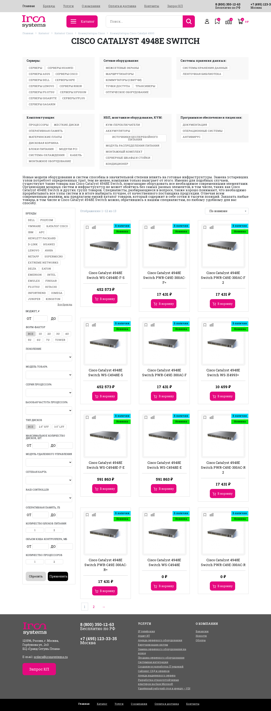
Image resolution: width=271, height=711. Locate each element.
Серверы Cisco (66, 74)
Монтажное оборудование (50, 161)
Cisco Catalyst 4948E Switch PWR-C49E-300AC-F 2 (223, 278)
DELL (31, 220)
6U (39, 340)
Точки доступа (118, 86)
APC (42, 232)
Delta (32, 268)
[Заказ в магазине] (227, 211)
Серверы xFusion (73, 92)
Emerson (35, 274)
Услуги (68, 6)
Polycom (46, 220)
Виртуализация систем (153, 644)
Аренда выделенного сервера (156, 675)
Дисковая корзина (44, 143)
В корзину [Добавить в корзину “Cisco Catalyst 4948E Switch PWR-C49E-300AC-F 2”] (225, 304)
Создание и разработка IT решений (161, 666)
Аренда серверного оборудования (160, 640)
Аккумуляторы (118, 131)
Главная (28, 6)
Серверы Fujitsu (41, 92)
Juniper (34, 299)
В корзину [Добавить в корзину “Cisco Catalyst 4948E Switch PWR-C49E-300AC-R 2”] (225, 493)
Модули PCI (68, 149)
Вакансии (202, 631)
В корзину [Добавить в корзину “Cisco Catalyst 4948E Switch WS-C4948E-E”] (166, 489)
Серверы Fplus (73, 98)
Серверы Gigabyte (43, 98)
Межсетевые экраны (122, 68)
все (30, 334)
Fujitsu (34, 287)
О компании (91, 6)
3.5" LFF (59, 426)
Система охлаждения (47, 155)
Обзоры (201, 640)
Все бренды (65, 304)
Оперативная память (46, 131)
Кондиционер (117, 164)
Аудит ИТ (144, 635)
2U (49, 334)
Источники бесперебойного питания (135, 138)
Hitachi (51, 287)
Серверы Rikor (71, 86)
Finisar (51, 281)
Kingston (53, 299)
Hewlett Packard (42, 238)
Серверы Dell (39, 80)
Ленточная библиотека (202, 74)
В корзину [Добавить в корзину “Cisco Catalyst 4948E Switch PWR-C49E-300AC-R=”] (107, 591)
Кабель (76, 155)
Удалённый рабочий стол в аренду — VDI (164, 688)
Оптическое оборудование (127, 92)
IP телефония (146, 631)
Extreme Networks (43, 262)
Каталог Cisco (63, 33)
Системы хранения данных (205, 68)
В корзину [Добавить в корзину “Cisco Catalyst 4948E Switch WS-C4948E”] (166, 586)
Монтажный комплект (124, 151)
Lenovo (33, 250)
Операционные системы (202, 131)
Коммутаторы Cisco (91, 33)
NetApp (33, 256)
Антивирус (192, 137)
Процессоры (38, 124)
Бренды (49, 6)
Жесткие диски (66, 124)
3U (58, 334)
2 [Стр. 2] (95, 606)
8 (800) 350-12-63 (227, 4)
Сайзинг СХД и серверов (154, 671)
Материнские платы (45, 137)
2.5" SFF (44, 426)
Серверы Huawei (60, 68)
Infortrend (37, 293)
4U (67, 334)
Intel (51, 274)
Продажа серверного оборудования (161, 657)
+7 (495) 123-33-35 (98, 638)
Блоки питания (41, 149)
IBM (30, 232)
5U (29, 340)
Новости (201, 635)
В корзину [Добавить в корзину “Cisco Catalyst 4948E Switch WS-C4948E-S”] (107, 396)
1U (40, 334)
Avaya (49, 250)
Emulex (34, 281)
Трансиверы (145, 86)
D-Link (33, 244)
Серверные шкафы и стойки (128, 157)
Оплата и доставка (122, 6)
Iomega (56, 293)
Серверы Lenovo (41, 86)
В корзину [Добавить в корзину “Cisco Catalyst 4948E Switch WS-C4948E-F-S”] (107, 299)
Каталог (43, 33)
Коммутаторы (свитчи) (124, 80)
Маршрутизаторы (119, 74)
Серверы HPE (65, 80)
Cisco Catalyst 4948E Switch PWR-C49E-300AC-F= (164, 278)
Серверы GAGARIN (42, 104)
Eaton (46, 268)
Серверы (35, 68)
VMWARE (34, 226)
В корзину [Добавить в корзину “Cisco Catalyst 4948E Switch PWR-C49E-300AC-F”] (166, 396)
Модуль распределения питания (132, 145)
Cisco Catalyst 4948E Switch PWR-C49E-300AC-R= (105, 565)
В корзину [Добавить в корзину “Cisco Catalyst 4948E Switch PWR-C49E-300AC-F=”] (166, 304)
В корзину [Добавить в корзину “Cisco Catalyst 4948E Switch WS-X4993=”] (225, 396)
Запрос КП (175, 6)
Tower (60, 340)
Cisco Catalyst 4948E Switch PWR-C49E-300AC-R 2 (223, 467)
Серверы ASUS (39, 74)
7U (48, 340)
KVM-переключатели (123, 124)
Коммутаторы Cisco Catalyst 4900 (132, 33)
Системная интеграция (153, 662)
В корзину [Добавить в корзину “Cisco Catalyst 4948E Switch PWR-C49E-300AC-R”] (225, 586)
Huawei (49, 244)
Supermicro (54, 256)
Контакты (151, 6)
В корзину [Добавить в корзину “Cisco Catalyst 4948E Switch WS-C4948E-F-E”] (107, 489)
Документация (195, 124)
